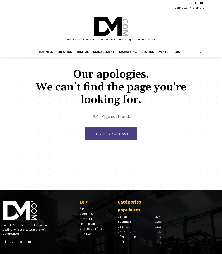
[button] (199, 52)
